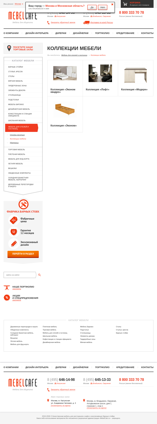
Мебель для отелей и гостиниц (18, 128)
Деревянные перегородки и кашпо (20, 185)
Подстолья (13, 100)
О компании (11, 33)
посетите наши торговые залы (20, 48)
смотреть (16, 289)
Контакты (147, 33)
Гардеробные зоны (17, 86)
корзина (135, 2)
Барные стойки (15, 67)
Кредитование (125, 33)
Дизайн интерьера (37, 33)
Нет (102, 7)
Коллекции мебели (18, 139)
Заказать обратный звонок (63, 22)
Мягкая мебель (15, 81)
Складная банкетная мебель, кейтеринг (18, 179)
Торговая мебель (16, 150)
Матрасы (14, 142)
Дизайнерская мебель (19, 109)
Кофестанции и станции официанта (20, 115)
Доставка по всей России (101, 22)
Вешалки (12, 168)
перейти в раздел (23, 253)
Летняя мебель (15, 164)
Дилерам (60, 33)
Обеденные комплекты (19, 173)
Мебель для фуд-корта (18, 159)
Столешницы (14, 95)
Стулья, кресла (15, 72)
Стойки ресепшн (17, 135)
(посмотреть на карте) (61, 405)
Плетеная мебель (16, 154)
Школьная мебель (17, 120)
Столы (11, 76)
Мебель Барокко (16, 104)
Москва (18, 4)
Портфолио (102, 33)
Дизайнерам (80, 33)
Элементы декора (16, 90)
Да (92, 7)
